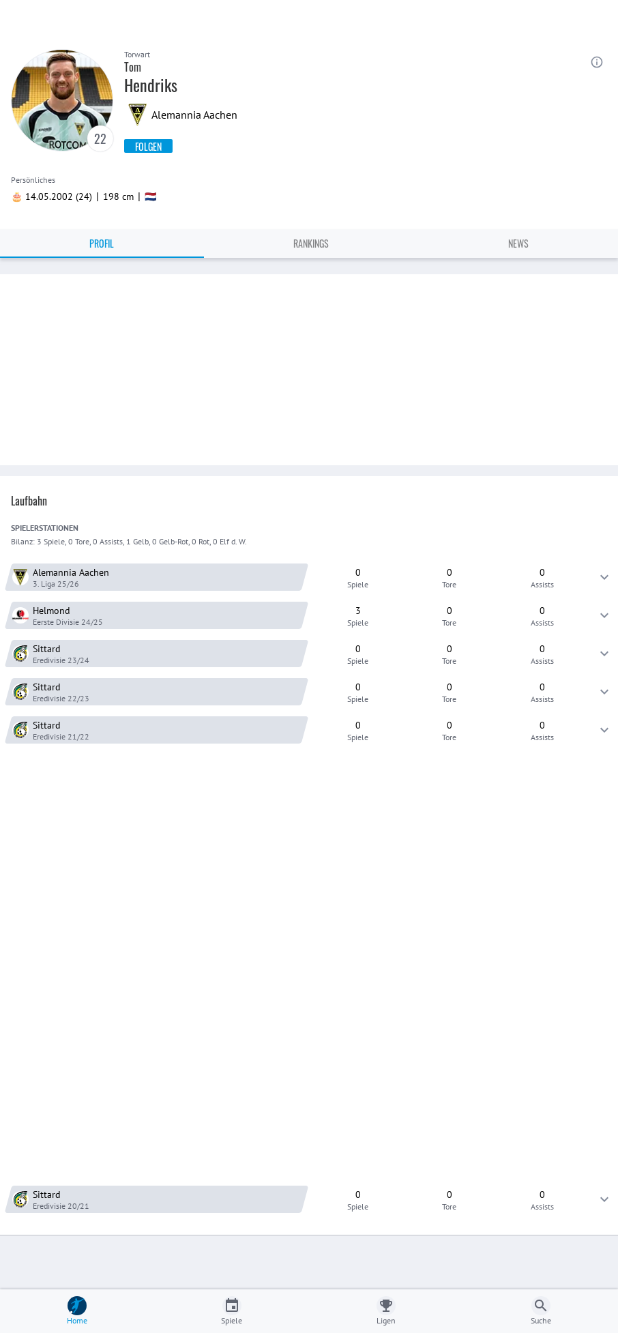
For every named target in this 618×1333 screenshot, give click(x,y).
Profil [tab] (101, 243)
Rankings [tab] (311, 243)
